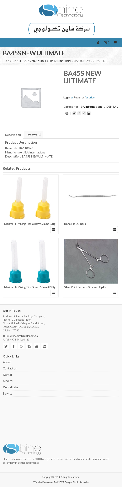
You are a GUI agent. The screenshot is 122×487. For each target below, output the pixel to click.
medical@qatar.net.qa (25, 335)
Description (13, 134)
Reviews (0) (33, 134)
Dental (7, 374)
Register (79, 97)
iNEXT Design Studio (68, 482)
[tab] (13, 134)
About (7, 362)
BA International (61, 60)
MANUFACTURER (38, 60)
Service (7, 393)
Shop (13, 60)
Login (66, 97)
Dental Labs (10, 387)
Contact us (10, 368)
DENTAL (23, 60)
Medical (8, 381)
